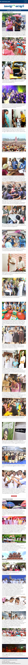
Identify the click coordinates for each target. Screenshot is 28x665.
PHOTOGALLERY (5, 1)
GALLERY (7, 12)
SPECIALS (11, 12)
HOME (3, 12)
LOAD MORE (14, 496)
